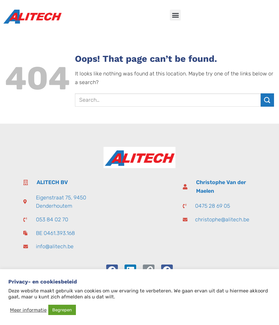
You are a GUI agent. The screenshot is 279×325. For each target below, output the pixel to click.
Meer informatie (28, 310)
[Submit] (267, 99)
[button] (175, 15)
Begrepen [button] (62, 309)
